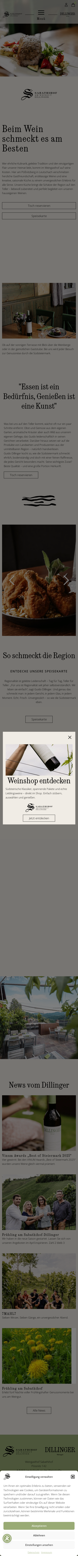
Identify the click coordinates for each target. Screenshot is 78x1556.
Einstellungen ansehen (39, 1545)
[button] (73, 1476)
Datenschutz (33, 1552)
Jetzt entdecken (39, 818)
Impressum (46, 1552)
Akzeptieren (39, 1525)
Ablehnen (39, 1535)
